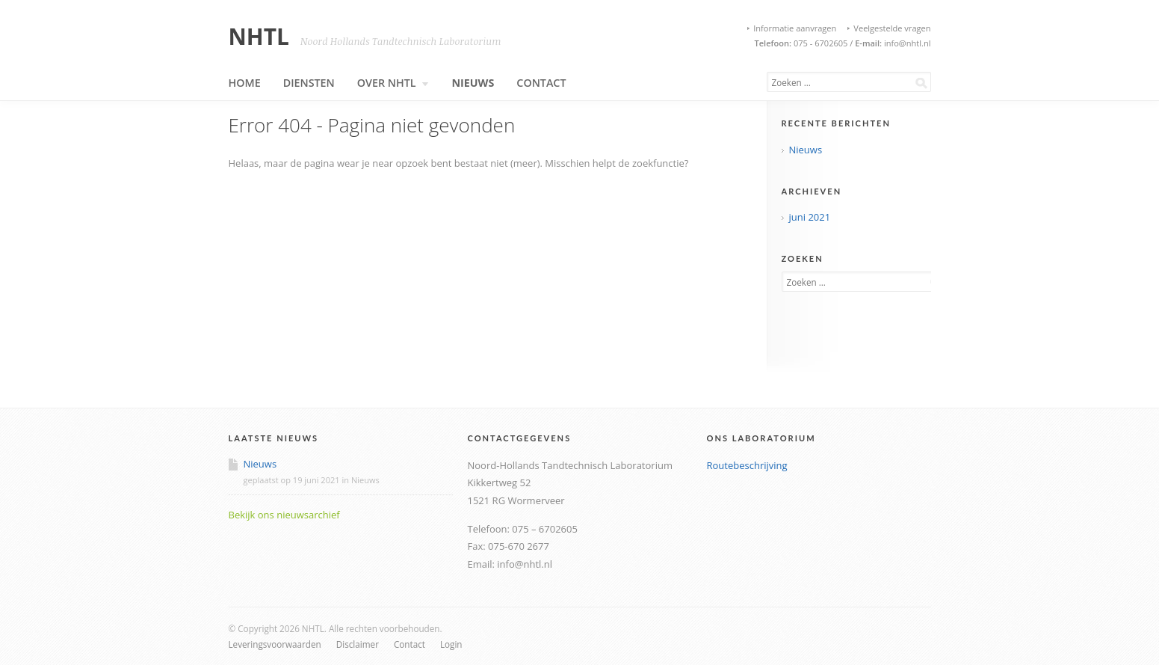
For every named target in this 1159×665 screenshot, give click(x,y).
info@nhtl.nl (906, 43)
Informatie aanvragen (794, 28)
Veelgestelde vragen (891, 28)
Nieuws (472, 83)
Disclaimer (357, 644)
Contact (541, 83)
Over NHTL (393, 83)
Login (451, 644)
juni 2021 (810, 217)
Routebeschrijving (747, 465)
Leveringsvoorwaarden (275, 644)
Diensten (309, 83)
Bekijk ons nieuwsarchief (284, 514)
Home (245, 83)
